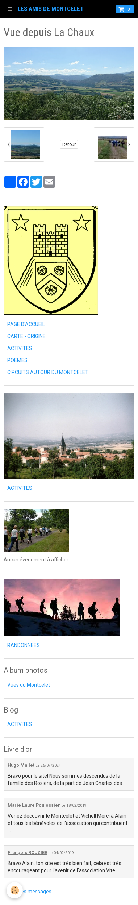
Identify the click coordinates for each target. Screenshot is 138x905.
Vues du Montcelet (28, 685)
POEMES (17, 360)
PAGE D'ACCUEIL (26, 324)
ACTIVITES (19, 348)
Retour (69, 144)
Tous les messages (29, 891)
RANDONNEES (23, 645)
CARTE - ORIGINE (26, 336)
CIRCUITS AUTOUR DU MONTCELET (47, 372)
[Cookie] (15, 890)
